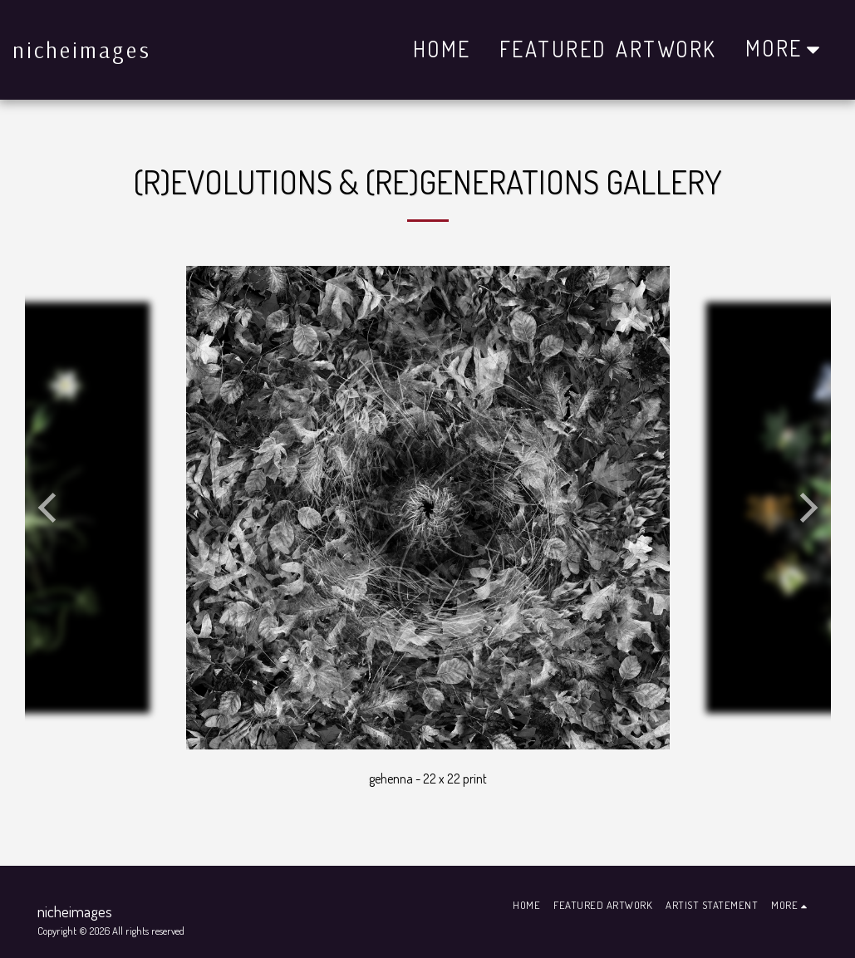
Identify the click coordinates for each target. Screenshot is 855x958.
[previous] (50, 508)
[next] (806, 508)
